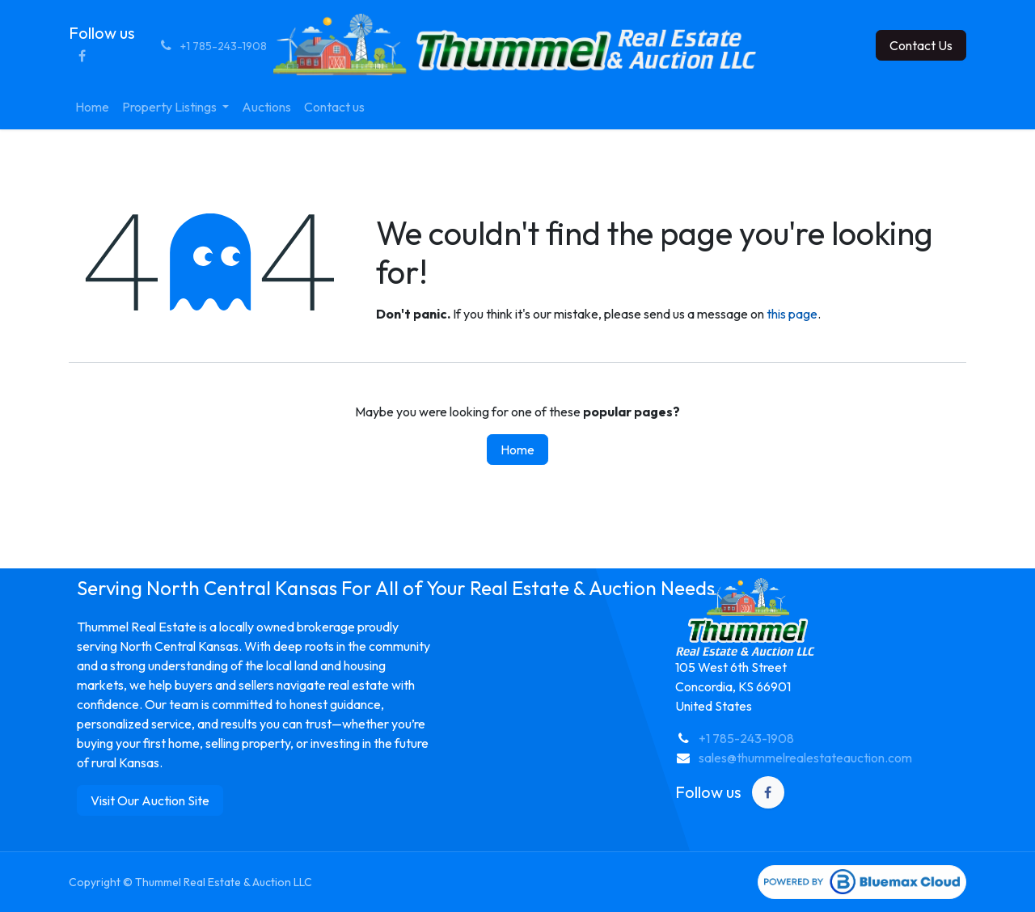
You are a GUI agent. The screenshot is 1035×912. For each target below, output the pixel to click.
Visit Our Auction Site (150, 800)
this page (792, 314)
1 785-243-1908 (750, 738)
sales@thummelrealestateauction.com (805, 757)
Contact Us (921, 45)
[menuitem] (92, 107)
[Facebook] (82, 56)
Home (517, 449)
